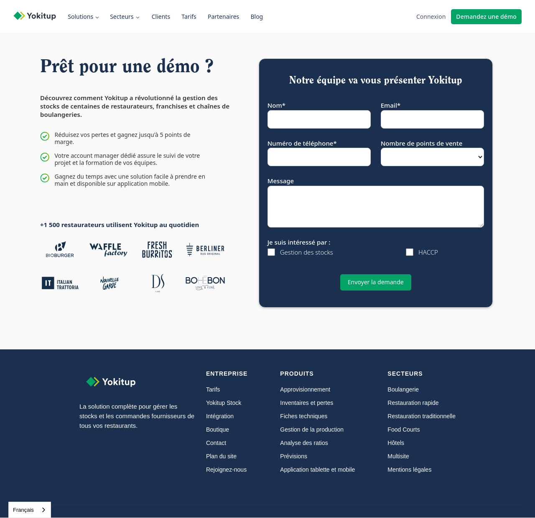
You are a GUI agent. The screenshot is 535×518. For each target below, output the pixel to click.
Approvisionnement (305, 389)
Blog (256, 16)
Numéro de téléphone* (302, 143)
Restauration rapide (412, 402)
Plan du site (221, 456)
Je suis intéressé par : (299, 242)
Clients (161, 16)
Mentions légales (409, 469)
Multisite (398, 456)
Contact (216, 443)
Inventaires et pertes (306, 402)
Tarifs (188, 16)
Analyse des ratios (304, 443)
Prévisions (293, 456)
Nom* (276, 105)
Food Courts (403, 429)
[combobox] (29, 510)
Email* (390, 105)
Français (23, 510)
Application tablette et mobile (317, 469)
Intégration (220, 416)
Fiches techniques (303, 416)
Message (281, 181)
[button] (85, 17)
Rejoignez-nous (226, 469)
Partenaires (223, 16)
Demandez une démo (486, 16)
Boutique (217, 429)
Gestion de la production (312, 429)
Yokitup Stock (223, 402)
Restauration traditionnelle (421, 416)
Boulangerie (403, 389)
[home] (38, 16)
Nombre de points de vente (422, 143)
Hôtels (395, 443)
